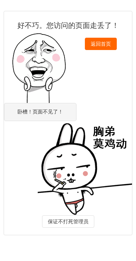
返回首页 (101, 44)
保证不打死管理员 (68, 221)
